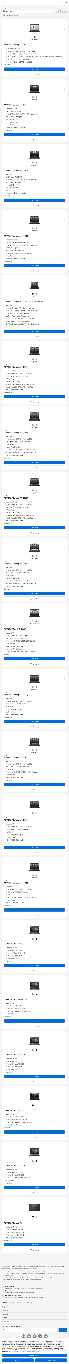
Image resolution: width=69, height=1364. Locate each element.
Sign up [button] (62, 1330)
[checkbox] (34, 74)
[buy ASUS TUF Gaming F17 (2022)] (16, 694)
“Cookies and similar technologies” (30, 1351)
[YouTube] (29, 1336)
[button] (3, 2)
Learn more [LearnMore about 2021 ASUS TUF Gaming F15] (35, 1021)
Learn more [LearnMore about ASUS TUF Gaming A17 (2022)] (35, 847)
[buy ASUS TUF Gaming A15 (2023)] (16, 432)
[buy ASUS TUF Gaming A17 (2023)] (16, 367)
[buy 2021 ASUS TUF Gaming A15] (15, 1166)
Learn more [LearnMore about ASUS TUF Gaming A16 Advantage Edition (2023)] (35, 331)
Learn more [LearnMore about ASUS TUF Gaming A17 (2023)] (35, 397)
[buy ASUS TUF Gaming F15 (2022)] (16, 757)
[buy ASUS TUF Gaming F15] (13, 1223)
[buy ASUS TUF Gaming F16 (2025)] (16, 44)
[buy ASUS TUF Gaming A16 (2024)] (16, 170)
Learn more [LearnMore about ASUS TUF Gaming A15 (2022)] (35, 910)
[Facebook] (35, 1336)
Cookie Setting (34, 1356)
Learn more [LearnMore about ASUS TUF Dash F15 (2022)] (35, 659)
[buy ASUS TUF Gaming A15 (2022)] (16, 883)
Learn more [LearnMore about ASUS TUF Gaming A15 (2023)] (35, 462)
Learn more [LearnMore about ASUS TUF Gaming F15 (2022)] (35, 784)
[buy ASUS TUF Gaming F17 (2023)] (16, 498)
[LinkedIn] (46, 1336)
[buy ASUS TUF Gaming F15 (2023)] (16, 563)
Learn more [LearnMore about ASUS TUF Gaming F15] (35, 1245)
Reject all (18, 1360)
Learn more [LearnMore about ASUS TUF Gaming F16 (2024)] (35, 134)
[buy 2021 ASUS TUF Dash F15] (14, 1110)
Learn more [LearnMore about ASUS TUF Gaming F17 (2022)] (35, 722)
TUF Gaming (28, 1303)
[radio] (34, 37)
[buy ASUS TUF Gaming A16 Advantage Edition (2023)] (24, 301)
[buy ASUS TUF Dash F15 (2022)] (15, 629)
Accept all (51, 1360)
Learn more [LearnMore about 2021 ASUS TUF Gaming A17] (35, 1076)
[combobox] (28, 11)
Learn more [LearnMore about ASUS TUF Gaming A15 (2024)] (35, 266)
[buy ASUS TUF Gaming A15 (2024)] (16, 236)
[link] (34, 2)
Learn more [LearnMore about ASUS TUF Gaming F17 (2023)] (35, 528)
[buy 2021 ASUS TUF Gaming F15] (15, 999)
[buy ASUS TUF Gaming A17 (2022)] (16, 820)
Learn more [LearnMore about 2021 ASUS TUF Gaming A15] (35, 1187)
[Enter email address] (30, 1330)
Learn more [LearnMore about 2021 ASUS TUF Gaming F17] (35, 965)
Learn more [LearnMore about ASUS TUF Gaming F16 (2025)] (35, 69)
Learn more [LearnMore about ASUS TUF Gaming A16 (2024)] (35, 200)
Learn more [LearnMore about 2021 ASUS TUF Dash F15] (35, 1132)
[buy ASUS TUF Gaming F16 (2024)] (16, 105)
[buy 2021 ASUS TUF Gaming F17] (15, 944)
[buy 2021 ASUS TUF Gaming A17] (15, 1055)
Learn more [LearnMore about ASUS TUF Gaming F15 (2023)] (35, 593)
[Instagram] (23, 1336)
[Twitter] (40, 1336)
